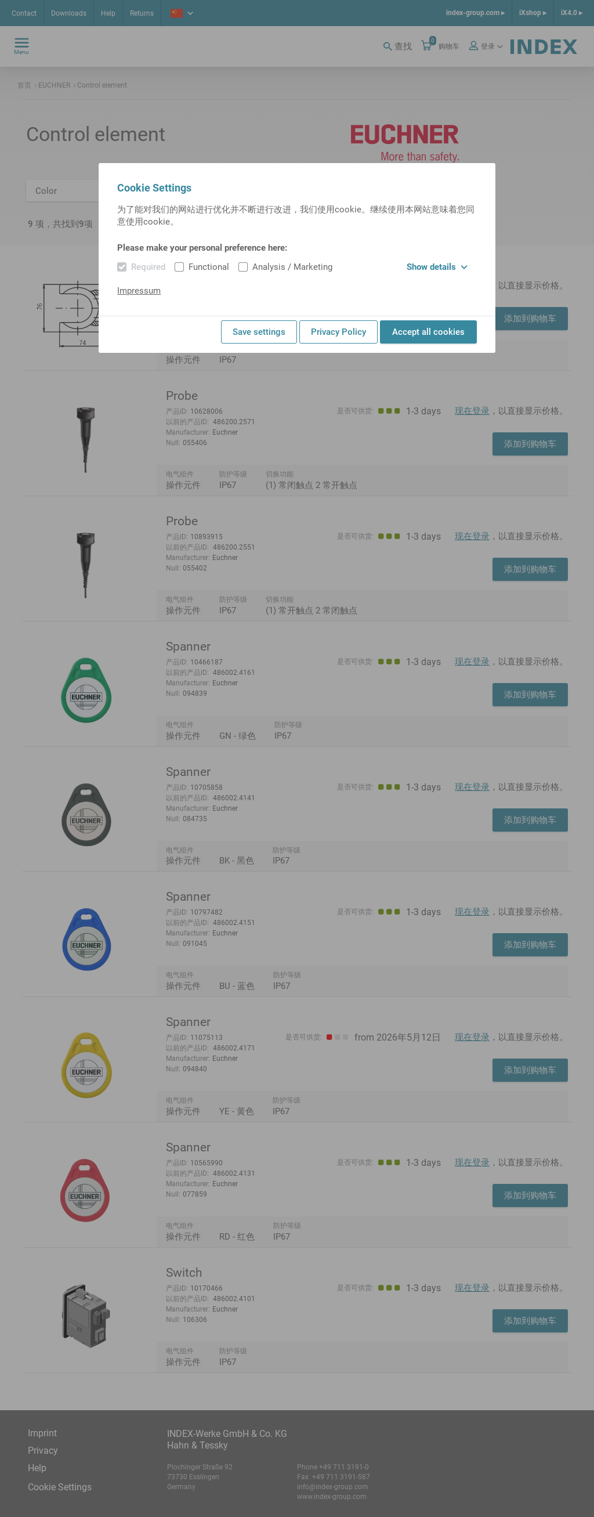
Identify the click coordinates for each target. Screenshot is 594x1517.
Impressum (139, 291)
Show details (437, 267)
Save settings (259, 332)
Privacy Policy (338, 332)
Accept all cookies (428, 332)
